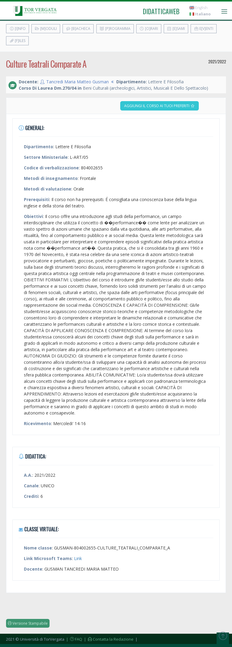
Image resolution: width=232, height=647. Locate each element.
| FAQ (73, 639)
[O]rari (149, 28)
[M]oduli (46, 28)
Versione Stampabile (28, 623)
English (198, 7)
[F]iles (17, 40)
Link (78, 558)
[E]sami (176, 28)
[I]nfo (17, 28)
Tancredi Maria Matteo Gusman (77, 82)
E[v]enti (203, 28)
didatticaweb (161, 11)
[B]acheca (78, 28)
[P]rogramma (115, 28)
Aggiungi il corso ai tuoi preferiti (159, 105)
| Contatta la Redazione (108, 639)
